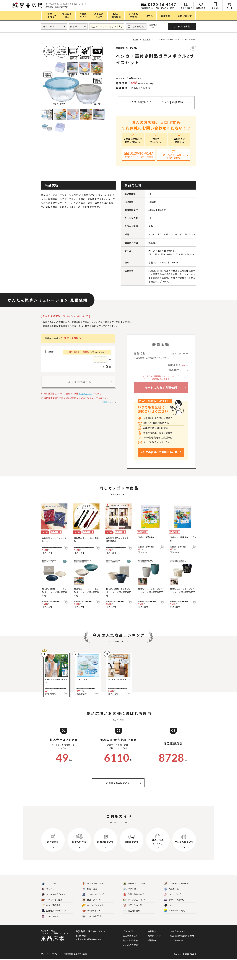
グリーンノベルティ (134, 883)
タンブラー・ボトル (93, 883)
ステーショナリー (133, 905)
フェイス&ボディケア (53, 894)
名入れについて (130, 935)
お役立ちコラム (177, 931)
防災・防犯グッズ (133, 894)
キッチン (47, 889)
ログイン (215, 8)
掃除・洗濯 (89, 889)
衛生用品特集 (131, 910)
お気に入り (201, 8)
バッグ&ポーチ (91, 910)
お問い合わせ (85, 393)
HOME (135, 39)
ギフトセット (131, 889)
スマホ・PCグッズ (93, 894)
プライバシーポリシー (50, 954)
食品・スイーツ (91, 899)
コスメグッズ (172, 894)
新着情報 (152, 940)
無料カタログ (186, 8)
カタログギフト (50, 916)
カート (230, 7)
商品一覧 (146, 39)
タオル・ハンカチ (174, 899)
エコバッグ (48, 883)
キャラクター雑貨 (174, 910)
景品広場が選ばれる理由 (182, 935)
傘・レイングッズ (92, 905)
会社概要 (152, 931)
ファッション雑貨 (51, 899)
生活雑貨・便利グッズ (53, 910)
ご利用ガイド (107, 402)
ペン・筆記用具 (50, 905)
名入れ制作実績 (130, 940)
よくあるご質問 (130, 945)
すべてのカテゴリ (92, 916)
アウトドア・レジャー (176, 883)
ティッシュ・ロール (134, 899)
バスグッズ (171, 889)
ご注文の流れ (129, 931)
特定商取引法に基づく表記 (75, 954)
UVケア (169, 905)
